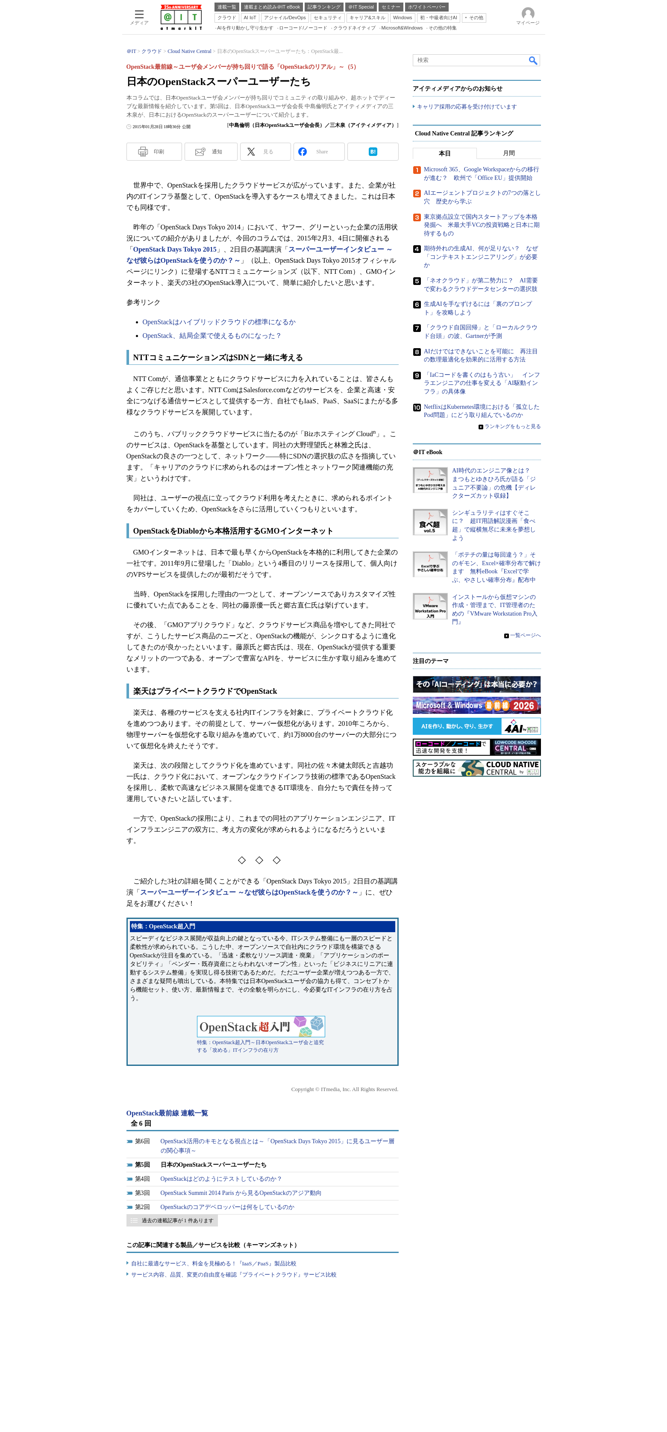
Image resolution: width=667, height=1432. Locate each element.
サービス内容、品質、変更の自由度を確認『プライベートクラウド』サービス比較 (234, 1274)
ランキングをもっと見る (513, 426)
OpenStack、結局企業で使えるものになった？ (212, 335)
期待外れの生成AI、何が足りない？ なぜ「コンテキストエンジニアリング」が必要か (481, 257)
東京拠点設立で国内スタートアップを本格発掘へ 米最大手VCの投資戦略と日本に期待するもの (482, 225)
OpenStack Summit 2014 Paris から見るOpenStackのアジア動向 (241, 1193)
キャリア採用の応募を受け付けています (467, 107)
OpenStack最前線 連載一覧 (167, 1113)
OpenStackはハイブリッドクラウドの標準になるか (219, 322)
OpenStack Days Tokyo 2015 (175, 249)
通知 (217, 152)
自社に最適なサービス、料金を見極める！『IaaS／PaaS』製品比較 (214, 1263)
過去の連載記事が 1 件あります (178, 1221)
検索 (533, 60)
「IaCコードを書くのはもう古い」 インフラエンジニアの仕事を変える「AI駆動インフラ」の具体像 (482, 383)
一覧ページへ (525, 636)
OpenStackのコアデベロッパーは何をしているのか (227, 1207)
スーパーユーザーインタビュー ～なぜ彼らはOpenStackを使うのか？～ (249, 892)
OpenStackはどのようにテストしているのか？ (221, 1179)
